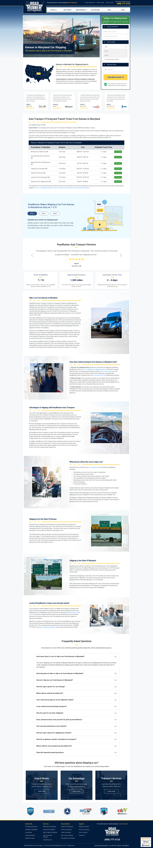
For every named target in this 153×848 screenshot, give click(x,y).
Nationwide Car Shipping (49, 826)
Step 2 (44, 213)
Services (53, 10)
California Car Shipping (67, 826)
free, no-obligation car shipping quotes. (94, 369)
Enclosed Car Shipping (49, 829)
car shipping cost (94, 467)
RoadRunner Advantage (31, 829)
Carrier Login (109, 2)
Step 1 (32, 213)
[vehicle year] (116, 47)
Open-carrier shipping (107, 371)
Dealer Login (100, 2)
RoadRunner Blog (29, 838)
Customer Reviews (30, 835)
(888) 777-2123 (123, 3)
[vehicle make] (116, 51)
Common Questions (84, 829)
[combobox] (116, 32)
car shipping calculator (49, 627)
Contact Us (82, 835)
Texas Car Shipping (66, 832)
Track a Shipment (90, 2)
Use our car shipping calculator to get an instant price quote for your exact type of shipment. (62, 187)
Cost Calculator (95, 10)
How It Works (67, 10)
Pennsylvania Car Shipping (68, 838)
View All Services (47, 839)
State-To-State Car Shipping (50, 832)
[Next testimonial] (121, 255)
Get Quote (118, 151)
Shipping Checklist (84, 826)
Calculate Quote (115, 77)
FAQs (109, 10)
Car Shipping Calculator (31, 826)
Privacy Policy (70, 845)
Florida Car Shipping (66, 829)
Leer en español (83, 832)
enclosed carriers (98, 375)
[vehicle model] (116, 55)
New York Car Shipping (67, 835)
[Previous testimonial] (32, 255)
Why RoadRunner (81, 10)
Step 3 (55, 213)
